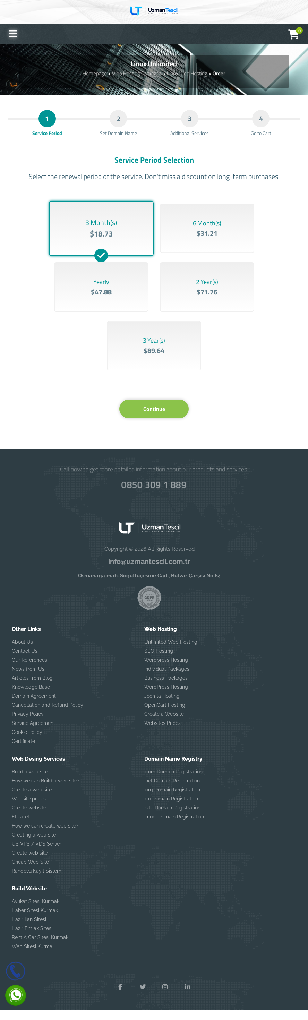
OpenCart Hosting (164, 715)
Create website (29, 818)
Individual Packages (166, 679)
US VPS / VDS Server (36, 854)
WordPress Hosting (166, 697)
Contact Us (24, 661)
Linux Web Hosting (187, 73)
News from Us (28, 679)
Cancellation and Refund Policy (47, 715)
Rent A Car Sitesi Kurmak (40, 948)
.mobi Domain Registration (174, 827)
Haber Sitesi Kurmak (35, 921)
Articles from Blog (32, 688)
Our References (29, 670)
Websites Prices (162, 733)
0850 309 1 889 (154, 493)
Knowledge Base (31, 697)
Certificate (23, 751)
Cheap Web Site (30, 872)
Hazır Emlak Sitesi (32, 939)
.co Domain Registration (171, 809)
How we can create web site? (45, 836)
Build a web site (30, 782)
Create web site (30, 863)
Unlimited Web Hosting (170, 652)
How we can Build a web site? (45, 791)
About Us (22, 652)
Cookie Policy (27, 742)
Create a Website (164, 724)
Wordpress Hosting (166, 670)
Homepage (95, 73)
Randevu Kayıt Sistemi (37, 881)
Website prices (29, 809)
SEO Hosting (158, 661)
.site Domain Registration (172, 818)
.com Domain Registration (173, 782)
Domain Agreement (34, 706)
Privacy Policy (28, 724)
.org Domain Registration (172, 800)
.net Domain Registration (172, 791)
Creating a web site (34, 845)
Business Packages (166, 688)
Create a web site (32, 800)
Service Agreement (33, 733)
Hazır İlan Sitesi (29, 930)
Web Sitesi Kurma (32, 957)
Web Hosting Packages (137, 73)
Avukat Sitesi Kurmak (35, 912)
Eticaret (20, 827)
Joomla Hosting (162, 706)
